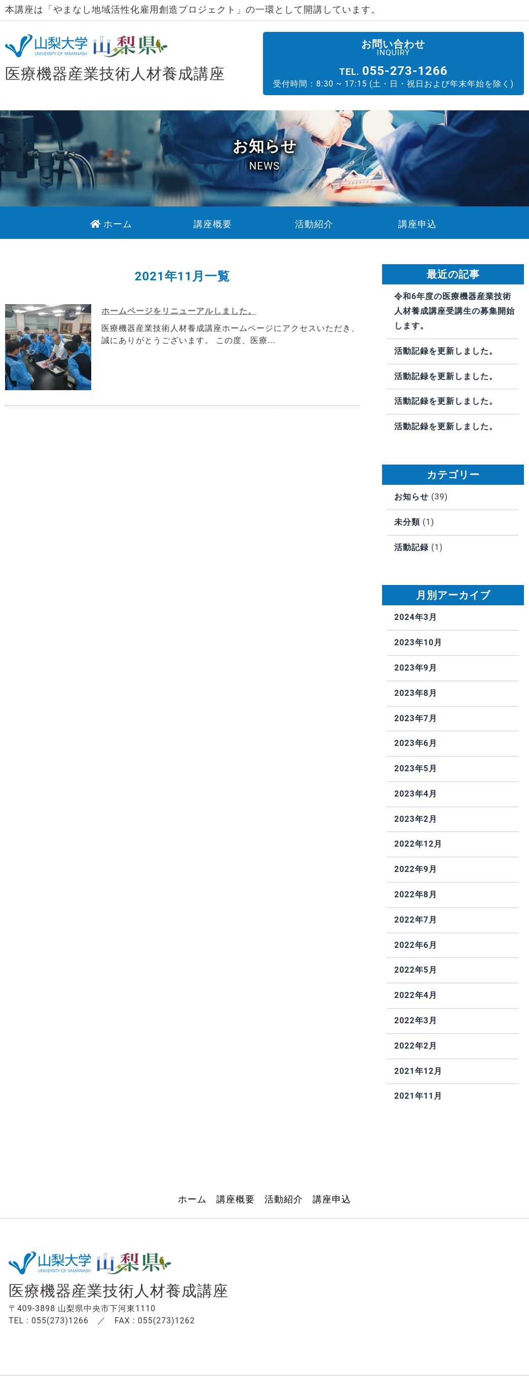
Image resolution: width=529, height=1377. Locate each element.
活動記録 (411, 547)
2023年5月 (415, 769)
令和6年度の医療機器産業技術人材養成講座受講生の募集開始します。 (454, 311)
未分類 (407, 522)
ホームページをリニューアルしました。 (178, 311)
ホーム (192, 1200)
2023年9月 (415, 668)
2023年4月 (415, 794)
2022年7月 (415, 920)
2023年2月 (415, 819)
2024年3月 (415, 617)
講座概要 (235, 1200)
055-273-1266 (419, 70)
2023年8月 (415, 693)
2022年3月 (415, 1021)
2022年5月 (415, 970)
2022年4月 (415, 995)
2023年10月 (418, 643)
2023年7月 (415, 718)
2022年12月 (418, 844)
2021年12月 (418, 1071)
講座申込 (332, 1200)
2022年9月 (415, 869)
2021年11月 (418, 1096)
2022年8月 (415, 895)
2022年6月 (415, 945)
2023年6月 (415, 743)
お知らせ (411, 497)
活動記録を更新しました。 (446, 351)
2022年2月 (415, 1046)
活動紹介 (283, 1200)
